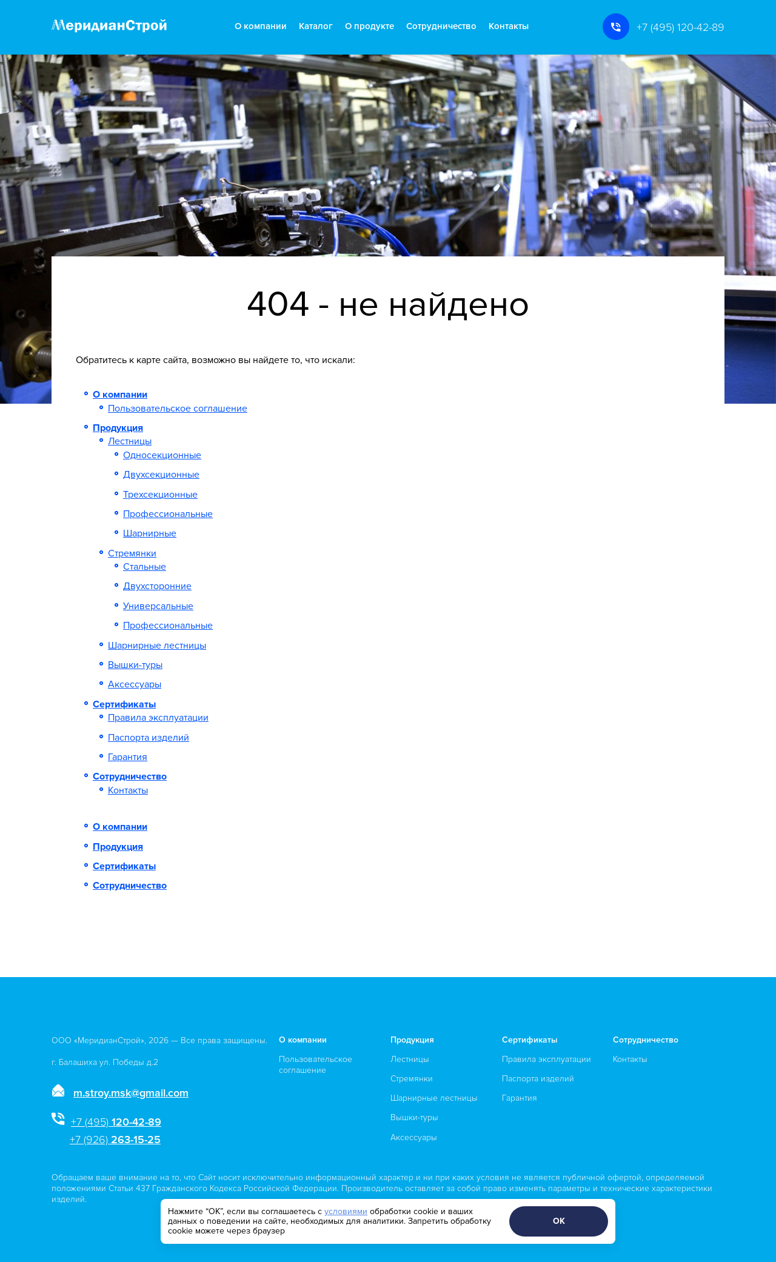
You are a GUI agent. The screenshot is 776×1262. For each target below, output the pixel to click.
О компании (261, 26)
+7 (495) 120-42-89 (680, 27)
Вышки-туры (135, 665)
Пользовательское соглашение (177, 408)
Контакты (509, 26)
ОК (559, 1221)
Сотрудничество (441, 26)
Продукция (118, 428)
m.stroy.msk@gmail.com (131, 1093)
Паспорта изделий (148, 738)
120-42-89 (116, 1122)
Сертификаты (124, 704)
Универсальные (158, 606)
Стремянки (132, 553)
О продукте (369, 26)
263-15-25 (115, 1139)
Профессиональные (168, 514)
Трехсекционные (160, 495)
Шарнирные (149, 533)
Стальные (144, 567)
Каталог (316, 26)
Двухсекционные (161, 475)
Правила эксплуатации (158, 718)
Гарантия (127, 757)
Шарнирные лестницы (157, 645)
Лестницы (130, 441)
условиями (345, 1211)
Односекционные (162, 455)
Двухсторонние (157, 586)
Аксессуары (134, 684)
